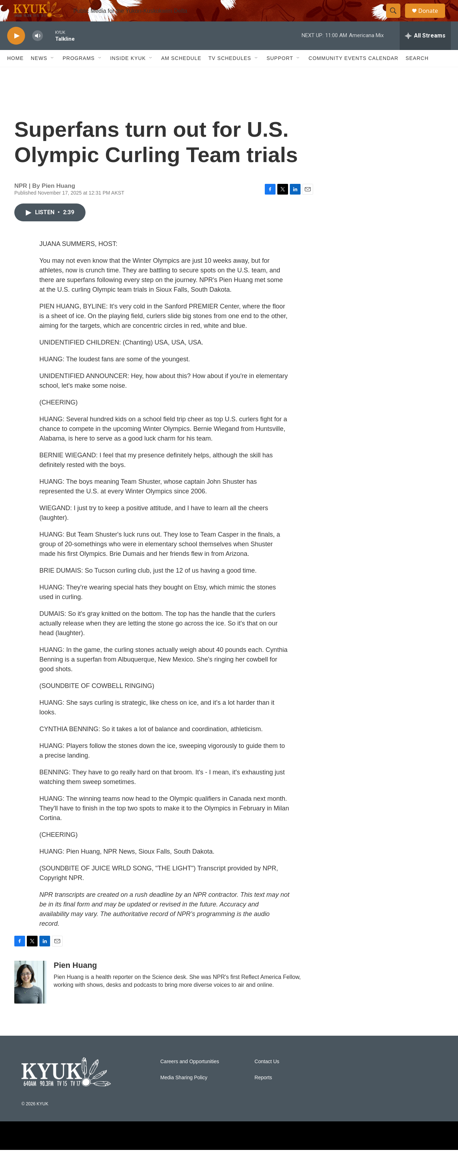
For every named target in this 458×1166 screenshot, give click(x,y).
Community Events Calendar (353, 74)
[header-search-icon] (396, 19)
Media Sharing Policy (184, 1093)
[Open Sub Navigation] (52, 74)
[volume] (37, 52)
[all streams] (425, 51)
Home (15, 74)
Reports (263, 1093)
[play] (16, 52)
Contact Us (266, 1077)
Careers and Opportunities (189, 1077)
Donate (433, 18)
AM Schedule (181, 74)
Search (416, 74)
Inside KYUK (128, 74)
